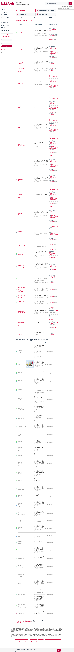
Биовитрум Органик (21, 62)
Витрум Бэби (21, 418)
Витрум (20, 364)
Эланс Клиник (20, 333)
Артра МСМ (21, 50)
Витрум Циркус (20, 535)
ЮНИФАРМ (51, 262)
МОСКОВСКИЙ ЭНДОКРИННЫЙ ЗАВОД (52, 253)
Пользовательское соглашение (21, 639)
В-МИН (52, 279)
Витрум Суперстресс (21, 513)
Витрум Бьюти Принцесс (20, 400)
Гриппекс (20, 254)
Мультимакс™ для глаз (21, 296)
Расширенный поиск (67, 6)
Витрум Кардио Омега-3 (20, 449)
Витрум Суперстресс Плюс (21, 196)
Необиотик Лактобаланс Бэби (21, 324)
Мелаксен (20, 279)
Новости (3, 9)
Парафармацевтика (6, 20)
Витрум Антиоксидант (21, 373)
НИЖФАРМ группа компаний (53, 39)
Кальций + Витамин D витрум (21, 574)
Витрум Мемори (20, 473)
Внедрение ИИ (5, 30)
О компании (4, 14)
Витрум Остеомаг (20, 481)
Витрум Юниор (20, 542)
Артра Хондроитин (21, 351)
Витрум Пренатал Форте (20, 505)
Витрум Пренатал (20, 496)
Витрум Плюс (22, 163)
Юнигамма (21, 613)
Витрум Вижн (22, 426)
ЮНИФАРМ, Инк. (52, 63)
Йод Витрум (21, 550)
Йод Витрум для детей (21, 566)
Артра (20, 33)
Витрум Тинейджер (21, 520)
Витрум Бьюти (20, 381)
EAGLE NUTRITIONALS (52, 48)
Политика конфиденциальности (36, 639)
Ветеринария (4, 22)
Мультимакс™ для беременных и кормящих (22, 289)
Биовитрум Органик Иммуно (21, 70)
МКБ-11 (3, 27)
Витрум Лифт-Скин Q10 (21, 464)
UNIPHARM (51, 35)
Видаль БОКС (5, 17)
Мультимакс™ (21, 594)
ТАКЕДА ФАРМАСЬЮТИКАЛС (53, 43)
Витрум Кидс (21, 455)
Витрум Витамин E (21, 442)
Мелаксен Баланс (20, 582)
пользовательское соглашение (35, 651)
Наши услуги (4, 12)
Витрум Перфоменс (21, 488)
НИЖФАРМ (51, 26)
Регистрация (6, 49)
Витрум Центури (20, 528)
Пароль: (3, 41)
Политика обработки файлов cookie (53, 639)
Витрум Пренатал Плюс (20, 179)
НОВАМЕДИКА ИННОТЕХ (52, 277)
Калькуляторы (5, 25)
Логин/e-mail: (4, 38)
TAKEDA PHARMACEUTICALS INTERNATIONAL (53, 52)
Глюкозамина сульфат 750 (21, 244)
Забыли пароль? (6, 52)
